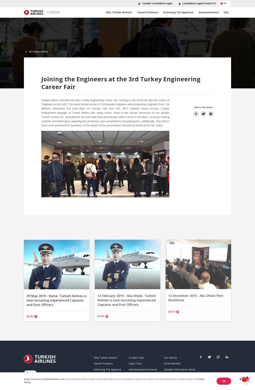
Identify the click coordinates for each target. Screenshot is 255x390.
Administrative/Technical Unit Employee (143, 371)
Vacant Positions (147, 12)
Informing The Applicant (178, 12)
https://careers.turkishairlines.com (44, 379)
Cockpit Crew (136, 357)
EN (225, 3)
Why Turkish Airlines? (119, 12)
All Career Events (36, 51)
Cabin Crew (135, 363)
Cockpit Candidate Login (154, 4)
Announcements (209, 12)
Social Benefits (172, 363)
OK (224, 381)
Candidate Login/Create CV (196, 4)
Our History (170, 357)
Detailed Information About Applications (179, 371)
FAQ (226, 12)
